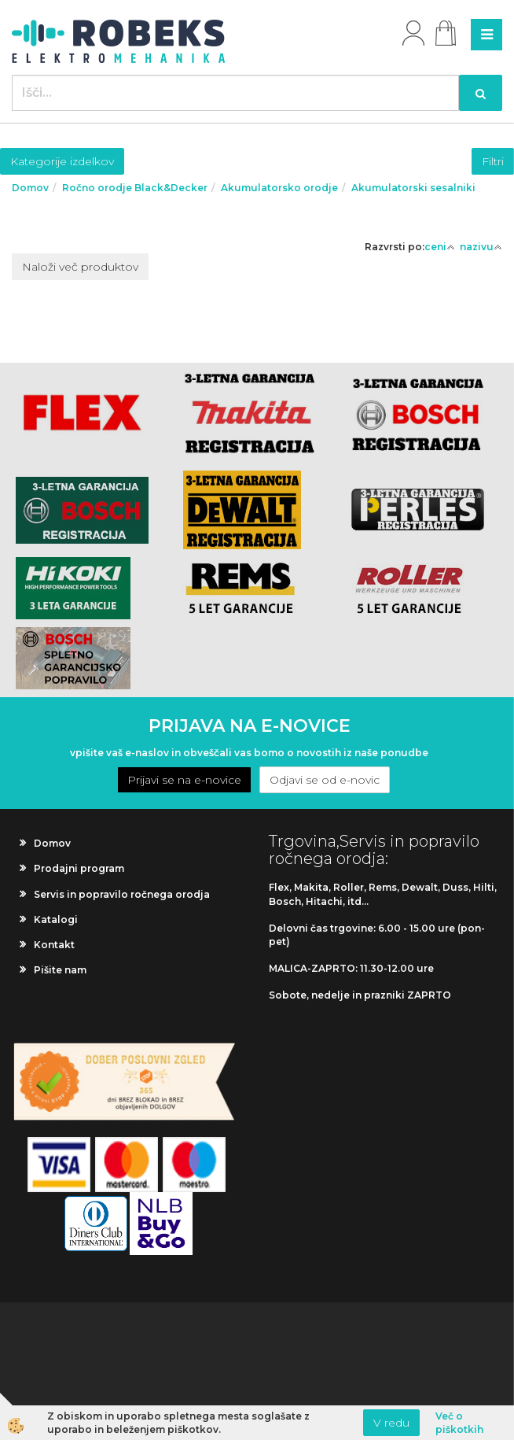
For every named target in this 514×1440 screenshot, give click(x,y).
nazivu (481, 247)
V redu (391, 1423)
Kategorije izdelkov (62, 161)
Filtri (493, 161)
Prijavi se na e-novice (184, 780)
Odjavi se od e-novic (325, 780)
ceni (439, 247)
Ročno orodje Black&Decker (134, 188)
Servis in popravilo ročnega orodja (122, 894)
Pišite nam (60, 970)
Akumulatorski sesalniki (413, 188)
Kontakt (54, 945)
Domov (30, 188)
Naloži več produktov (80, 267)
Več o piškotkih (459, 1422)
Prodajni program (79, 868)
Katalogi (56, 919)
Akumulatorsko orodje (279, 188)
